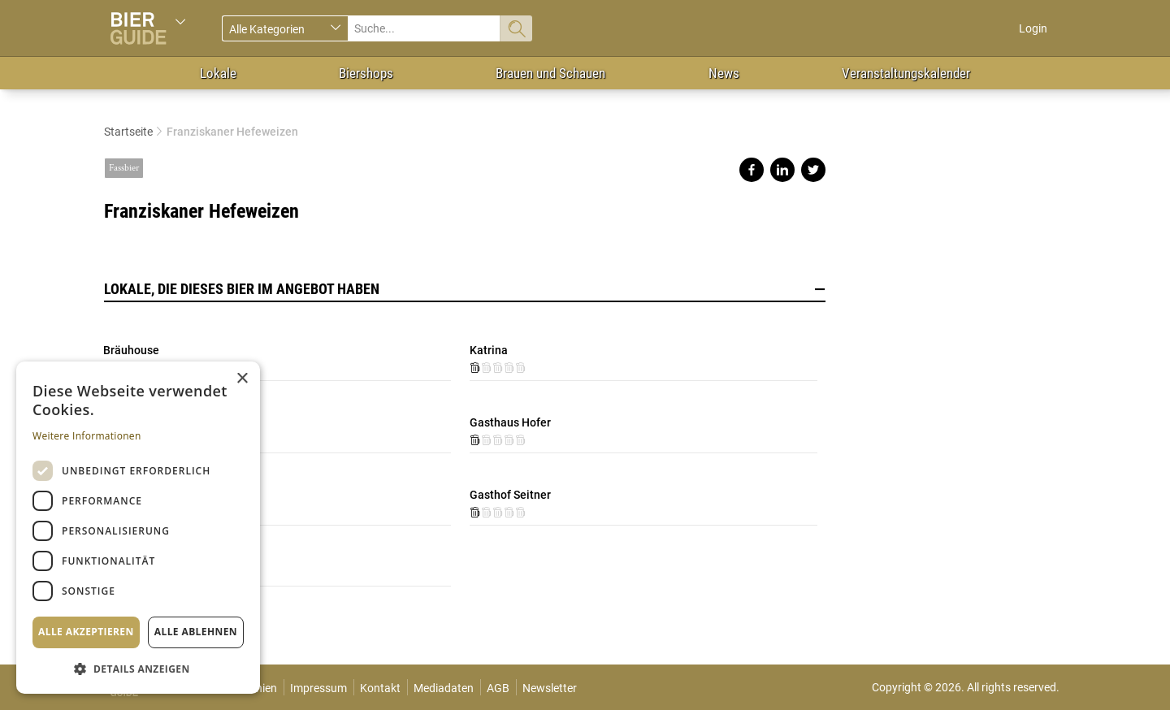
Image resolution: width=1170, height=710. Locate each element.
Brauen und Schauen (550, 73)
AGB (498, 688)
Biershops (366, 73)
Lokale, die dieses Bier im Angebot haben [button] (465, 289)
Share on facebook (751, 170)
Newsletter (549, 688)
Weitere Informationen (86, 436)
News (723, 73)
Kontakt (380, 688)
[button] (138, 668)
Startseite (128, 131)
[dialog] (138, 527)
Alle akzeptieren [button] (86, 632)
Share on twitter (813, 170)
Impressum (318, 688)
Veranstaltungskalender (906, 73)
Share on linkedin (782, 170)
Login (1033, 28)
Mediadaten (444, 688)
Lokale (218, 73)
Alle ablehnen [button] (195, 632)
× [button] (242, 379)
